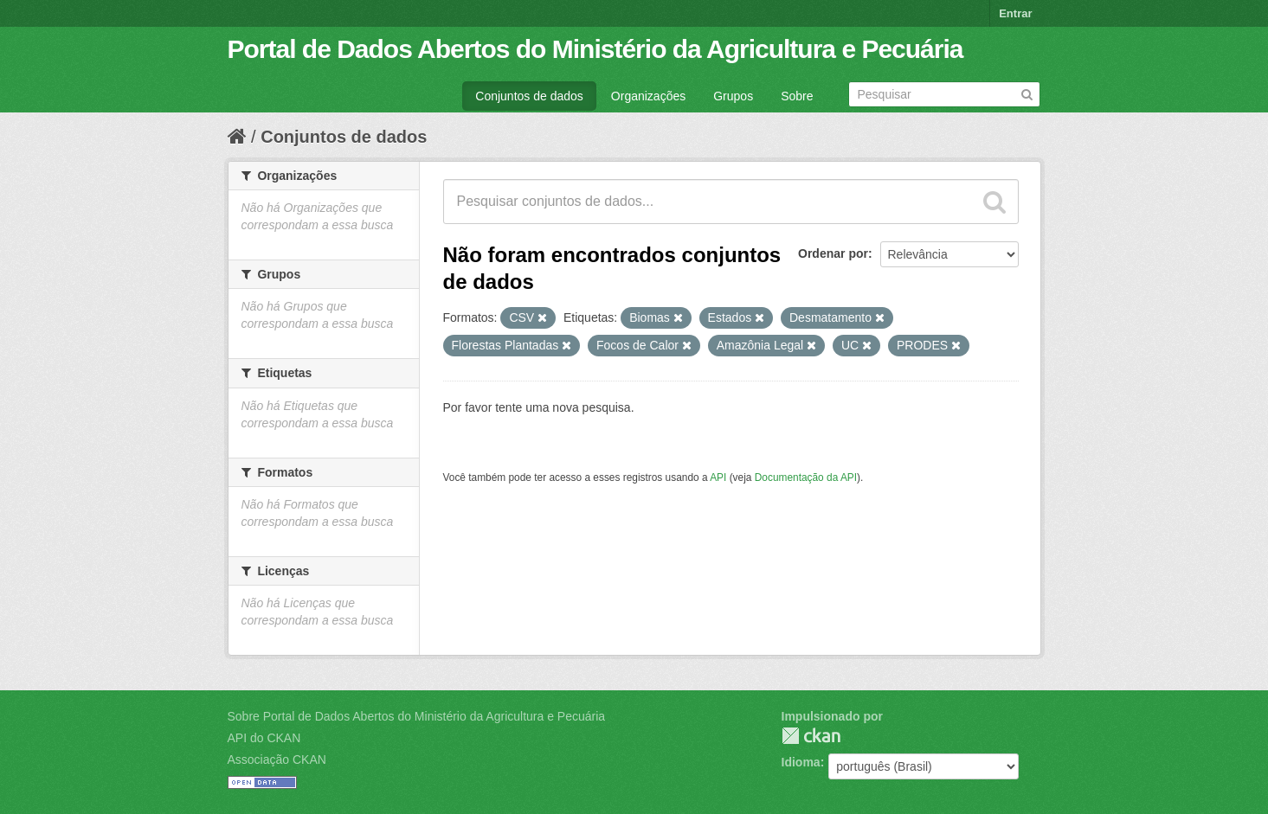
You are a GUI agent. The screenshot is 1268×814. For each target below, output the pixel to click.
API (718, 477)
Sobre (797, 96)
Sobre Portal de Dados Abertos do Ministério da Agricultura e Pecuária (417, 716)
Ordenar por (833, 253)
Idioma (801, 762)
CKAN (811, 736)
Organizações (648, 96)
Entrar (1015, 13)
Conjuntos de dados (529, 96)
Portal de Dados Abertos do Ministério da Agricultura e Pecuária (595, 49)
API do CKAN (264, 738)
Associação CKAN (277, 759)
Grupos (733, 96)
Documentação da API (806, 477)
